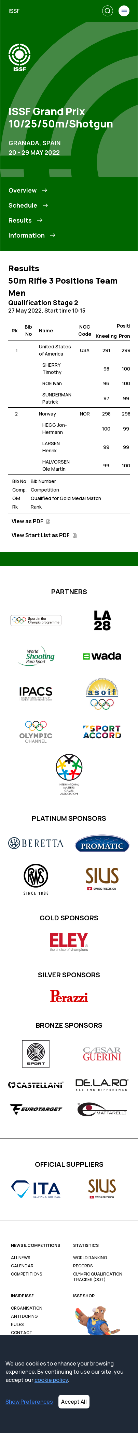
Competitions (26, 1274)
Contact (21, 1333)
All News (20, 1258)
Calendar (22, 1266)
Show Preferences (29, 1401)
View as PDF (31, 521)
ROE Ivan (52, 383)
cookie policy (51, 1380)
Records (83, 1266)
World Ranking (90, 1258)
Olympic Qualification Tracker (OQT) (97, 1276)
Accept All (74, 1401)
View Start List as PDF (44, 535)
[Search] (107, 10)
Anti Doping (24, 1316)
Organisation (26, 1308)
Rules (17, 1324)
